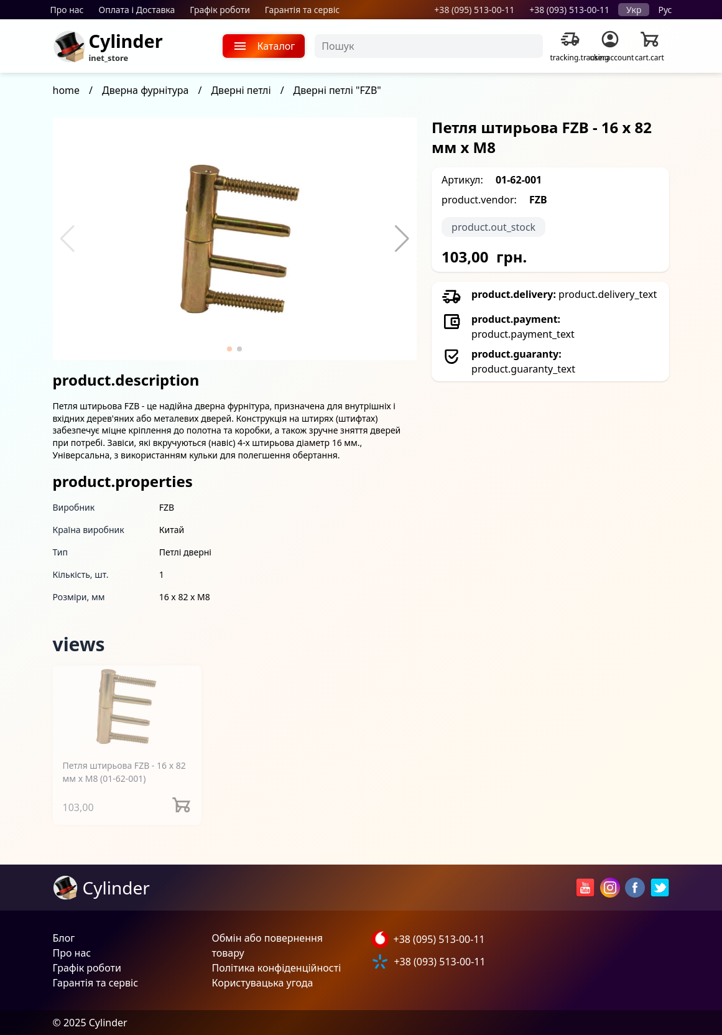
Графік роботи (220, 10)
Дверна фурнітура (145, 90)
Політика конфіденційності (276, 968)
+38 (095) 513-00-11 (474, 10)
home (66, 90)
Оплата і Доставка (137, 10)
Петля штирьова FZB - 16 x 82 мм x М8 (124, 771)
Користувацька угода (262, 983)
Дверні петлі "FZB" (337, 90)
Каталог (264, 46)
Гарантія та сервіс (302, 10)
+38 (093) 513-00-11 (569, 10)
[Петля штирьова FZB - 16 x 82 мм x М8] (127, 707)
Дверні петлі (241, 90)
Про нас (67, 10)
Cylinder (126, 41)
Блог (64, 938)
